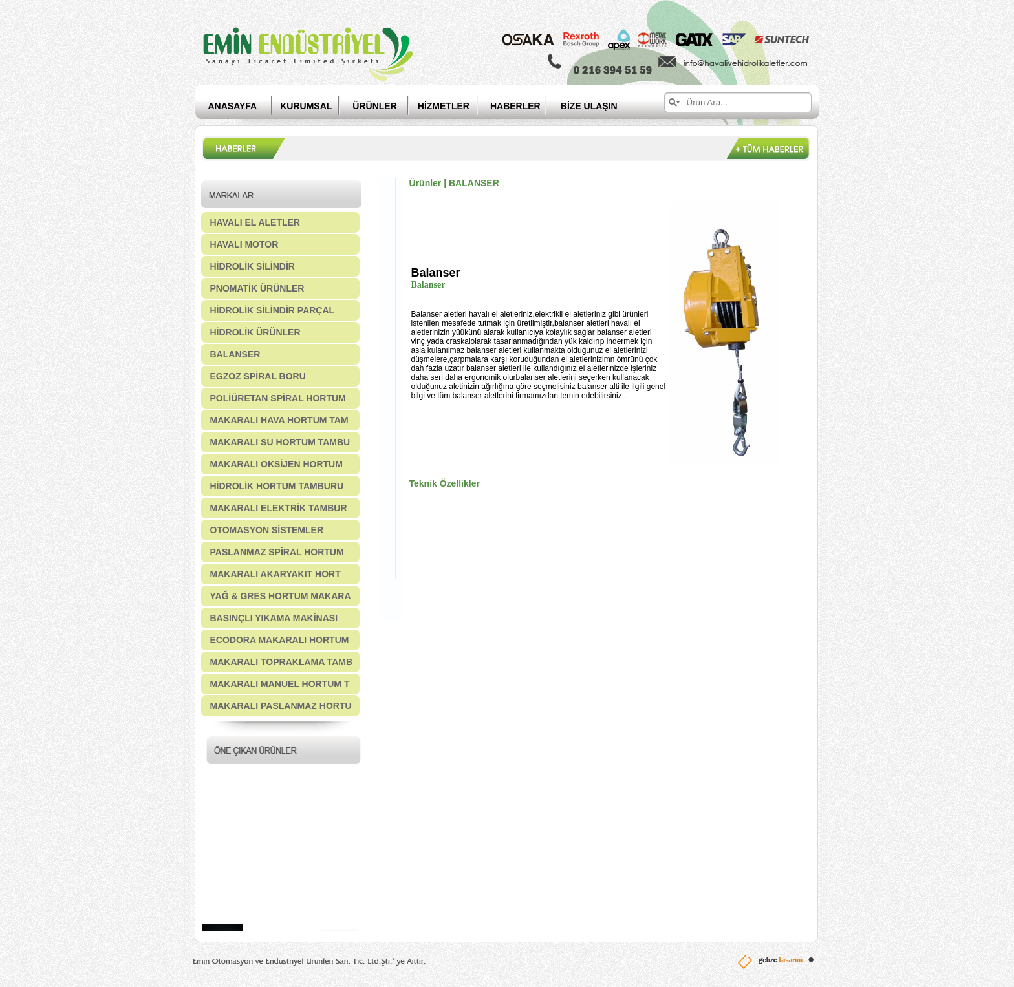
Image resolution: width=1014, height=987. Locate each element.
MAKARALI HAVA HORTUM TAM (279, 420)
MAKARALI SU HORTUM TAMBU (280, 442)
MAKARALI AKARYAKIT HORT (275, 574)
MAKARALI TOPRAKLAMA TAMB (281, 662)
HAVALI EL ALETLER (255, 222)
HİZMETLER (443, 106)
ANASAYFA (232, 106)
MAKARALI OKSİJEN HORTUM (276, 464)
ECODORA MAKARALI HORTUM (279, 640)
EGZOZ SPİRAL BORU (258, 376)
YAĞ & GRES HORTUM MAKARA (280, 596)
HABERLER (525, 106)
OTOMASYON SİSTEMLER (267, 530)
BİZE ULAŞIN (589, 106)
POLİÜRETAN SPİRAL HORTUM (278, 398)
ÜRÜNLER (374, 106)
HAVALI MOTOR (244, 244)
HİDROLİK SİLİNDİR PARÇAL (272, 310)
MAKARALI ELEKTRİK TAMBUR (278, 508)
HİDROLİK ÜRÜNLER (255, 332)
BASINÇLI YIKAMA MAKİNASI (274, 618)
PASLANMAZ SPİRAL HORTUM (277, 552)
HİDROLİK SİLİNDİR (252, 266)
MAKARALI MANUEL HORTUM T (280, 684)
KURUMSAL (306, 106)
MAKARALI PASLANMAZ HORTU (281, 706)
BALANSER (235, 354)
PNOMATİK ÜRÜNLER (257, 288)
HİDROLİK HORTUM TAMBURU (277, 486)
